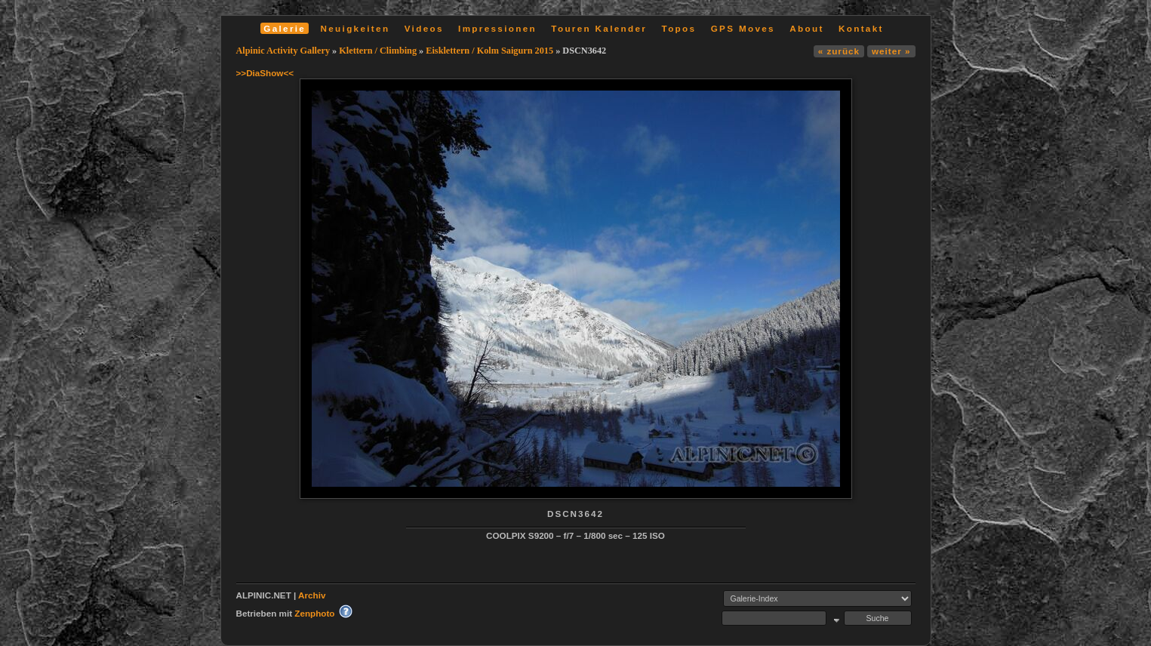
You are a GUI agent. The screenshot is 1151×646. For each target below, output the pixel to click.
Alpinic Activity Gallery (283, 50)
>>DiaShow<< (265, 73)
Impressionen (497, 28)
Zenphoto (314, 613)
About (806, 28)
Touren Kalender (599, 28)
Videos (424, 28)
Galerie (284, 28)
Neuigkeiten (355, 28)
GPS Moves (743, 28)
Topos (679, 28)
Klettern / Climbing (378, 50)
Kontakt (861, 28)
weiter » (891, 51)
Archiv (311, 595)
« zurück (839, 51)
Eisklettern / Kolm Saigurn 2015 (489, 50)
